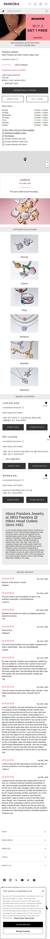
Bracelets (24, 352)
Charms (24, 273)
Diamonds (24, 379)
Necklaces (24, 326)
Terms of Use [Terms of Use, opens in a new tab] (29, 918)
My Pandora (9, 136)
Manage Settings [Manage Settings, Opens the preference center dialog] (23, 931)
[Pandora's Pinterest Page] (34, 880)
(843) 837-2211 (11, 83)
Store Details (37, 427)
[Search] (29, 4)
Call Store (37, 99)
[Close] (43, 891)
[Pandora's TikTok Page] (28, 880)
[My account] (35, 4)
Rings (24, 299)
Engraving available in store (15, 133)
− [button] (47, 165)
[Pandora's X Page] (16, 880)
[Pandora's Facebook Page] (4, 880)
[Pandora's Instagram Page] (10, 880)
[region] (23, 913)
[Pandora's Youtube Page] (22, 880)
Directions (13, 99)
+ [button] (47, 162)
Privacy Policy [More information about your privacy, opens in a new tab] (19, 918)
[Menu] (46, 4)
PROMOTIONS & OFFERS (25, 90)
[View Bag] (40, 4)
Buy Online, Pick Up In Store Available (19, 130)
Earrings (24, 246)
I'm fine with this (23, 924)
